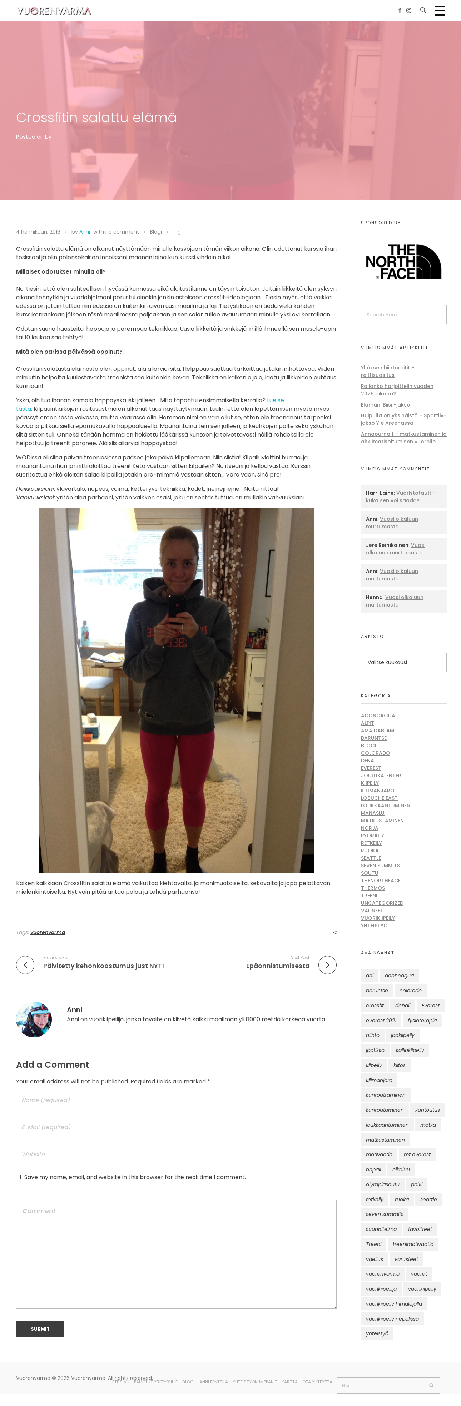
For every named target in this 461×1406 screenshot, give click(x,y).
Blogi (156, 231)
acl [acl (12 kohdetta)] (369, 975)
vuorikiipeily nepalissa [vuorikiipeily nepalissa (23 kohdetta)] (392, 1318)
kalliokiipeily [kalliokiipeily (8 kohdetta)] (410, 1050)
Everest (371, 768)
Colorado (375, 753)
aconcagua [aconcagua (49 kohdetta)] (399, 975)
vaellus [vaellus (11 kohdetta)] (374, 1259)
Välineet (372, 910)
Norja (369, 828)
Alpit (367, 723)
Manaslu (373, 813)
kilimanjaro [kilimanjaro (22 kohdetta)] (379, 1080)
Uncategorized (382, 903)
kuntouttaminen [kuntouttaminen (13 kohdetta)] (386, 1094)
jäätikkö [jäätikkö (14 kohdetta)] (375, 1050)
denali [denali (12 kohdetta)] (402, 1005)
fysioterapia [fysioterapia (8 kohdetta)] (422, 1020)
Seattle (371, 858)
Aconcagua (378, 715)
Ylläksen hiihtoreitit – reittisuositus (388, 371)
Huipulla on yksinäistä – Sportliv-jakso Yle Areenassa (403, 419)
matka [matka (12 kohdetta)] (428, 1124)
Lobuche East (379, 798)
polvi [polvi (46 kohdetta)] (416, 1184)
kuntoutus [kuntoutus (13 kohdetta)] (427, 1109)
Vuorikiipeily (378, 918)
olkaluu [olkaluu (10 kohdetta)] (401, 1169)
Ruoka (370, 850)
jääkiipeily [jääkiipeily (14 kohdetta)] (403, 1035)
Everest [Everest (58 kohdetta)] (431, 1005)
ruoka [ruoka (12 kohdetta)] (402, 1199)
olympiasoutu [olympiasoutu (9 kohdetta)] (383, 1184)
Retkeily (371, 843)
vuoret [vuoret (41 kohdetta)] (419, 1273)
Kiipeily (370, 783)
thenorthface (381, 880)
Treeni (369, 895)
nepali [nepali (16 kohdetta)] (373, 1169)
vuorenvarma (47, 932)
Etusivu (120, 1382)
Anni (84, 231)
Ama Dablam (377, 730)
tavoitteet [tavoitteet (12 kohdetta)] (420, 1229)
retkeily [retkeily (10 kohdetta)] (374, 1199)
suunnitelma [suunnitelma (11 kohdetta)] (381, 1229)
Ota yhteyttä (317, 1382)
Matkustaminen (382, 820)
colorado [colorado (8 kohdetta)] (411, 990)
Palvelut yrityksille (156, 1382)
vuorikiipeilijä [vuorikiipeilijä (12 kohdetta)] (381, 1288)
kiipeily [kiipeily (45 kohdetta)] (374, 1065)
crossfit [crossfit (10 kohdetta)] (375, 1005)
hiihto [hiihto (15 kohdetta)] (373, 1035)
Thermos (373, 888)
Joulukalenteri (382, 775)
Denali (369, 760)
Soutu (369, 873)
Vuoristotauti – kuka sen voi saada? (400, 496)
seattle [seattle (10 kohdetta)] (428, 1199)
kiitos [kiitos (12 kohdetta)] (399, 1065)
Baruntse (374, 738)
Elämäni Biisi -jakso (385, 404)
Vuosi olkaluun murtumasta (392, 522)
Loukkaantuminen (385, 805)
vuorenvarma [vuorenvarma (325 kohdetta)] (383, 1273)
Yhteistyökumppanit (255, 1382)
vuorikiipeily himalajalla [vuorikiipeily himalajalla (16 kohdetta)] (394, 1303)
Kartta (290, 1382)
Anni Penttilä (213, 1382)
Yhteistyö (374, 925)
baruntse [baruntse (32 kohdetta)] (377, 990)
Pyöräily (372, 835)
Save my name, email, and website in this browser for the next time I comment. (135, 1177)
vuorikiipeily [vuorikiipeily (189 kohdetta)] (422, 1288)
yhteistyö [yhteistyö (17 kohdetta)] (377, 1333)
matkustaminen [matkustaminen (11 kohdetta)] (385, 1139)
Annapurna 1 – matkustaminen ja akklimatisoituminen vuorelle (404, 437)
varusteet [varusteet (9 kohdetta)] (406, 1259)
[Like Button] (174, 233)
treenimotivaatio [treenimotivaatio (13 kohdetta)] (413, 1244)
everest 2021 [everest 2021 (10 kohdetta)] (381, 1020)
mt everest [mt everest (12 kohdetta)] (417, 1154)
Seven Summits (380, 865)
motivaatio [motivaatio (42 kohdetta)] (379, 1154)
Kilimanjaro (378, 790)
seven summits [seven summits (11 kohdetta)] (384, 1214)
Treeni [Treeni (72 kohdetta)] (373, 1244)
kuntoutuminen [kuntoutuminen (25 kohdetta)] (385, 1109)
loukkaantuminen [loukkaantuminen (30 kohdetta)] (387, 1124)
